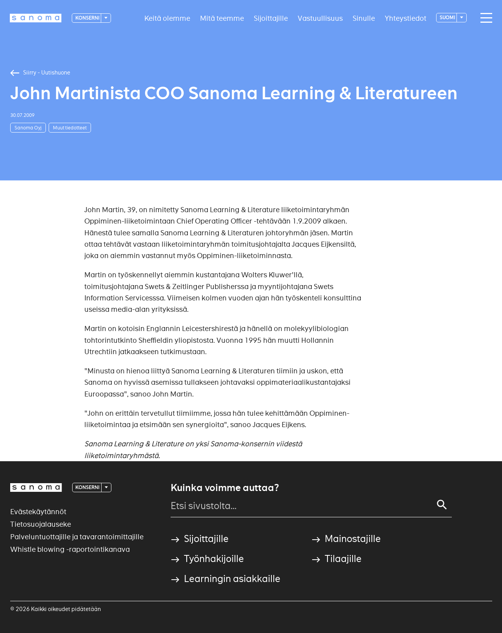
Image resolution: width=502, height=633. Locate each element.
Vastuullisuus (320, 17)
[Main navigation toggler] (484, 18)
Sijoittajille (271, 17)
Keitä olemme (167, 17)
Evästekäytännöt (38, 511)
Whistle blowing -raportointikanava (70, 549)
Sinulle (364, 17)
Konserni (87, 18)
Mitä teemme (222, 17)
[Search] (442, 505)
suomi (448, 17)
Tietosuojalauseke (40, 524)
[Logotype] (36, 18)
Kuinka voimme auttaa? (225, 488)
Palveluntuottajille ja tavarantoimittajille (77, 536)
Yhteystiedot (405, 17)
